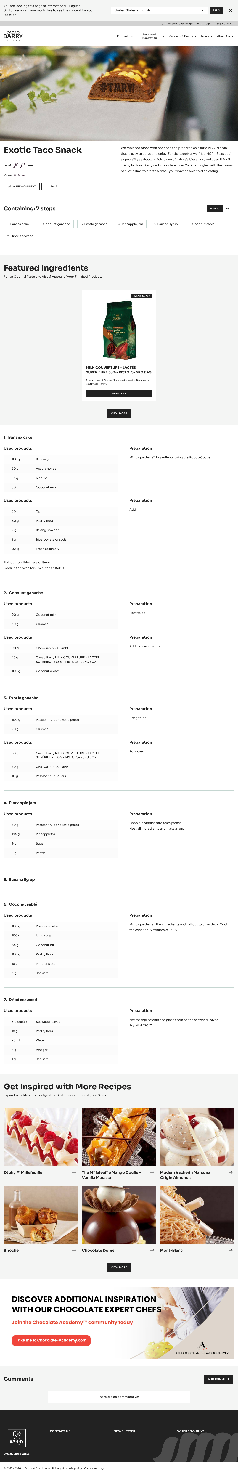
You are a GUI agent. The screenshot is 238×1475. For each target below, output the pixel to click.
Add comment (218, 1379)
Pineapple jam (132, 224)
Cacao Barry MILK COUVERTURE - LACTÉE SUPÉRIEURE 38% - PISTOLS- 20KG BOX (68, 659)
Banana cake (19, 224)
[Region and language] (159, 10)
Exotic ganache (95, 224)
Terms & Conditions (37, 1468)
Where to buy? (190, 1431)
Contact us (60, 1431)
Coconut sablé (203, 224)
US (227, 208)
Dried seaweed (22, 236)
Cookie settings (94, 1468)
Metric (214, 208)
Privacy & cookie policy (67, 1468)
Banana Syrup (167, 224)
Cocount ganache (56, 224)
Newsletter (124, 1431)
